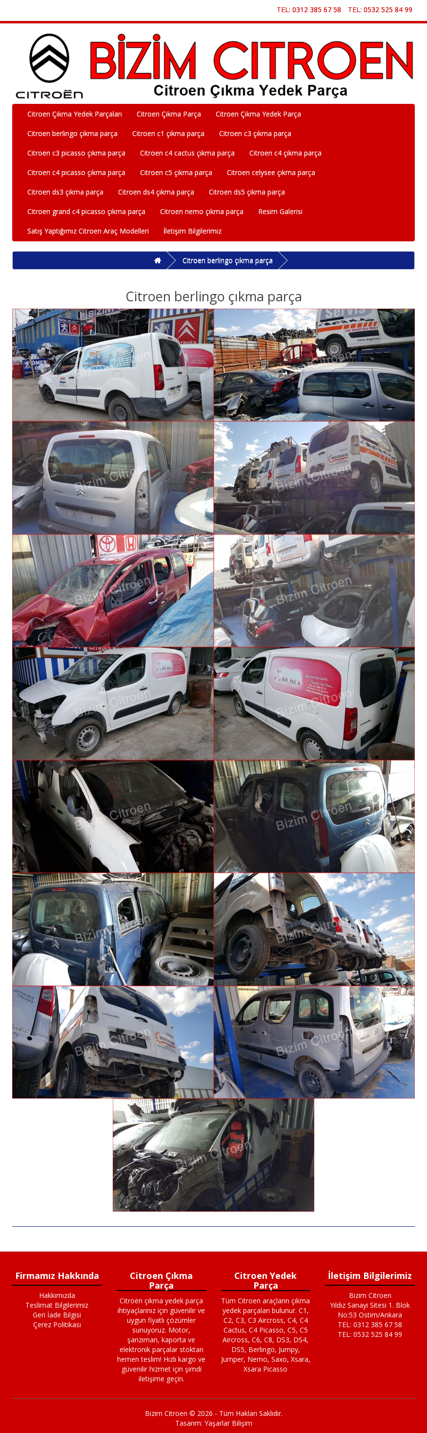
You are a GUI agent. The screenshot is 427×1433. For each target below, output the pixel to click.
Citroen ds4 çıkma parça (156, 191)
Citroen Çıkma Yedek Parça (258, 113)
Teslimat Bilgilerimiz (56, 1305)
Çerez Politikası (57, 1324)
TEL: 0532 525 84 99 (380, 9)
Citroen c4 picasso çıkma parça (76, 172)
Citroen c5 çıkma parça (176, 172)
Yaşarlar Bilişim (228, 1423)
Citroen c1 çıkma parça (168, 133)
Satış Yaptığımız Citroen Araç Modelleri (88, 231)
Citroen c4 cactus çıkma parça (187, 152)
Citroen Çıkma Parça (169, 113)
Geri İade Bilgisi (57, 1314)
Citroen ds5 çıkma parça (247, 191)
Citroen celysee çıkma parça (271, 172)
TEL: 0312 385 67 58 (309, 9)
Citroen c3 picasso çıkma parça (76, 152)
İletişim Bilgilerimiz (192, 231)
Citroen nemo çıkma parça (202, 211)
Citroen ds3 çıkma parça (65, 191)
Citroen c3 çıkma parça (255, 133)
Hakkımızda (57, 1295)
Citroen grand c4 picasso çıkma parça (86, 211)
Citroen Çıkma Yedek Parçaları (74, 113)
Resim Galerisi (280, 211)
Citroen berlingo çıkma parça (72, 133)
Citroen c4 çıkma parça (285, 152)
